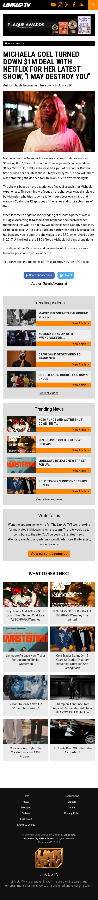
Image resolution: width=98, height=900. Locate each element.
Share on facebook (39, 275)
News (19, 43)
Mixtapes (26, 807)
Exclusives (26, 819)
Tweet (66, 275)
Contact (72, 807)
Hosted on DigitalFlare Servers (39, 838)
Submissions (72, 796)
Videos (26, 813)
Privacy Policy (72, 813)
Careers (72, 801)
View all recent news (49, 499)
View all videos (49, 393)
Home (8, 43)
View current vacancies (49, 554)
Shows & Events (26, 824)
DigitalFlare (69, 834)
